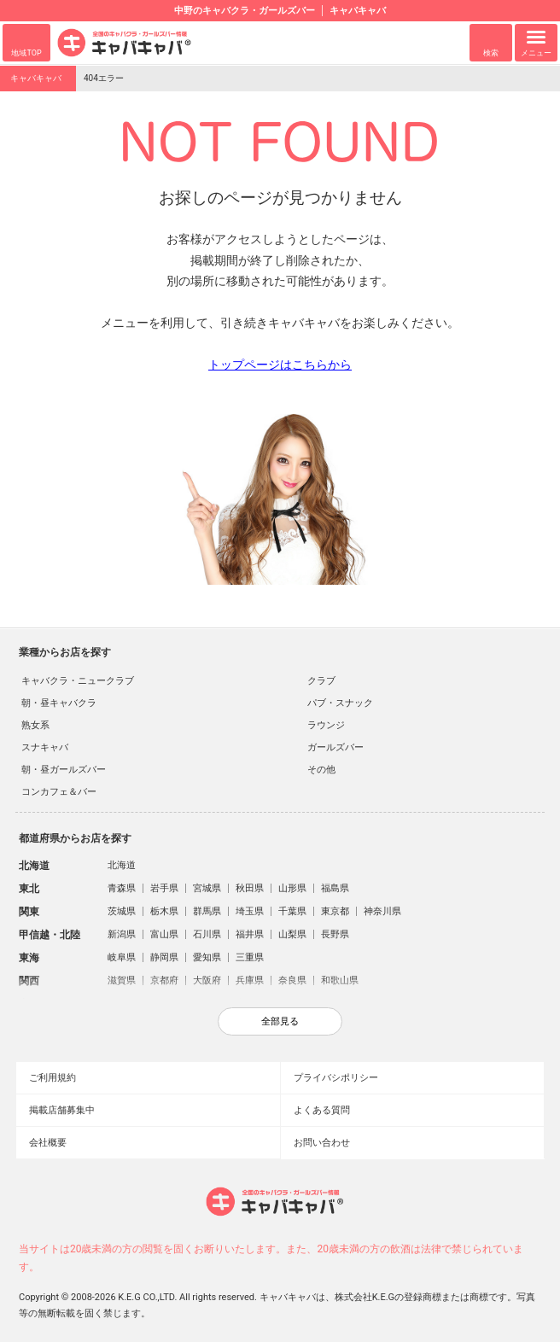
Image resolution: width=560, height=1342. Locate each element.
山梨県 (292, 934)
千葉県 (292, 911)
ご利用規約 (52, 1077)
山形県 (292, 888)
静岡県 (164, 957)
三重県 (250, 957)
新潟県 (122, 934)
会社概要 (48, 1142)
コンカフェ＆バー (58, 791)
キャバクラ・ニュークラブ (77, 680)
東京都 (335, 911)
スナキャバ (44, 747)
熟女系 (35, 725)
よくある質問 (322, 1110)
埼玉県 (250, 911)
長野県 (335, 934)
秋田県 (250, 888)
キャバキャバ (35, 78)
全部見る (280, 1021)
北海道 (122, 865)
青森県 (122, 888)
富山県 (164, 934)
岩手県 (164, 888)
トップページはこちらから (280, 364)
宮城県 (207, 888)
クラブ (321, 680)
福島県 (335, 888)
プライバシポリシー (336, 1077)
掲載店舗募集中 (62, 1110)
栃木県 (164, 911)
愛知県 (207, 957)
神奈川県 (382, 911)
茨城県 (122, 911)
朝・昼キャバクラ (58, 703)
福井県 (250, 934)
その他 (321, 769)
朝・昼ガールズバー (63, 769)
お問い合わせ (322, 1142)
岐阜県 (122, 957)
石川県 (207, 934)
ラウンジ (326, 725)
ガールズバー (335, 747)
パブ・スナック (340, 703)
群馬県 (207, 911)
